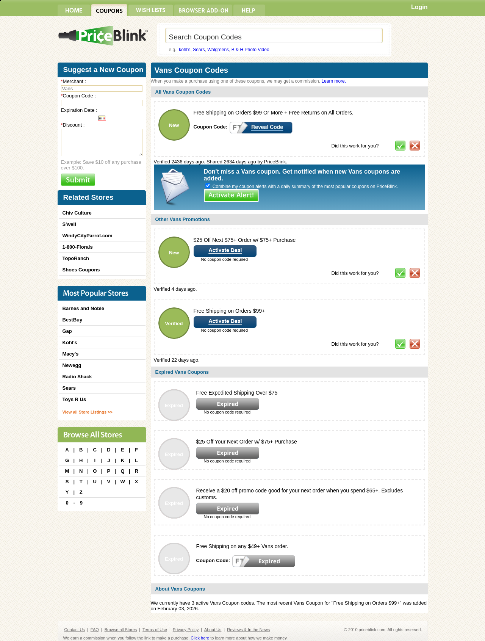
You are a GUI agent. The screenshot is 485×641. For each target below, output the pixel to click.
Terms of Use (154, 629)
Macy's (71, 354)
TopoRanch (76, 258)
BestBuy (73, 320)
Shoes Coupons (81, 270)
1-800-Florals (78, 247)
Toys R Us (74, 399)
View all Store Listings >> (88, 412)
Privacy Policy (186, 629)
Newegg (72, 365)
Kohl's (70, 342)
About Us (212, 629)
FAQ (95, 629)
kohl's (184, 49)
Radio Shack (77, 376)
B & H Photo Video (250, 49)
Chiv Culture (77, 213)
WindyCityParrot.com (88, 235)
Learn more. (333, 81)
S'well (69, 224)
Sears (199, 49)
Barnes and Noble (84, 308)
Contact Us (74, 629)
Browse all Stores (121, 629)
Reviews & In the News (248, 629)
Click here (200, 638)
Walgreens (218, 49)
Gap (67, 331)
